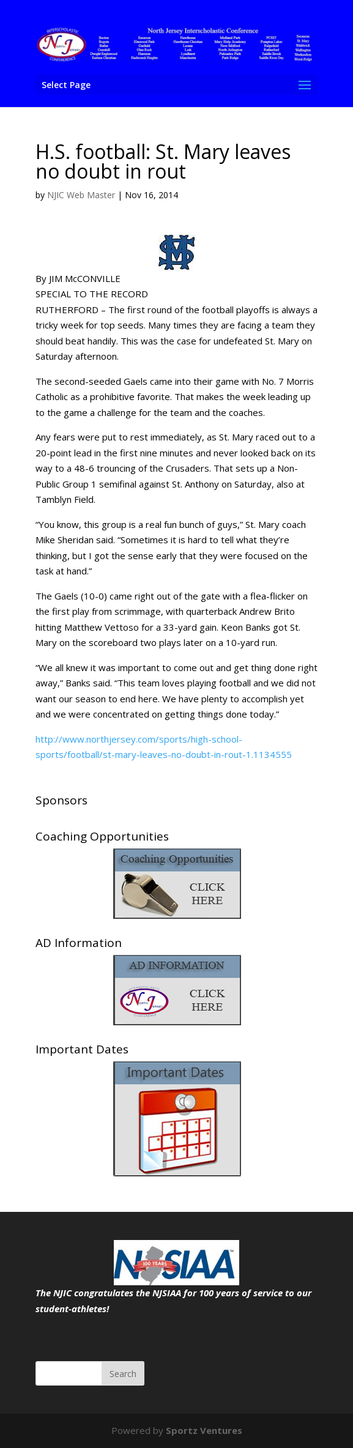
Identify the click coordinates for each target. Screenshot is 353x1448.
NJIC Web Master (81, 195)
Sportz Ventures (204, 1430)
